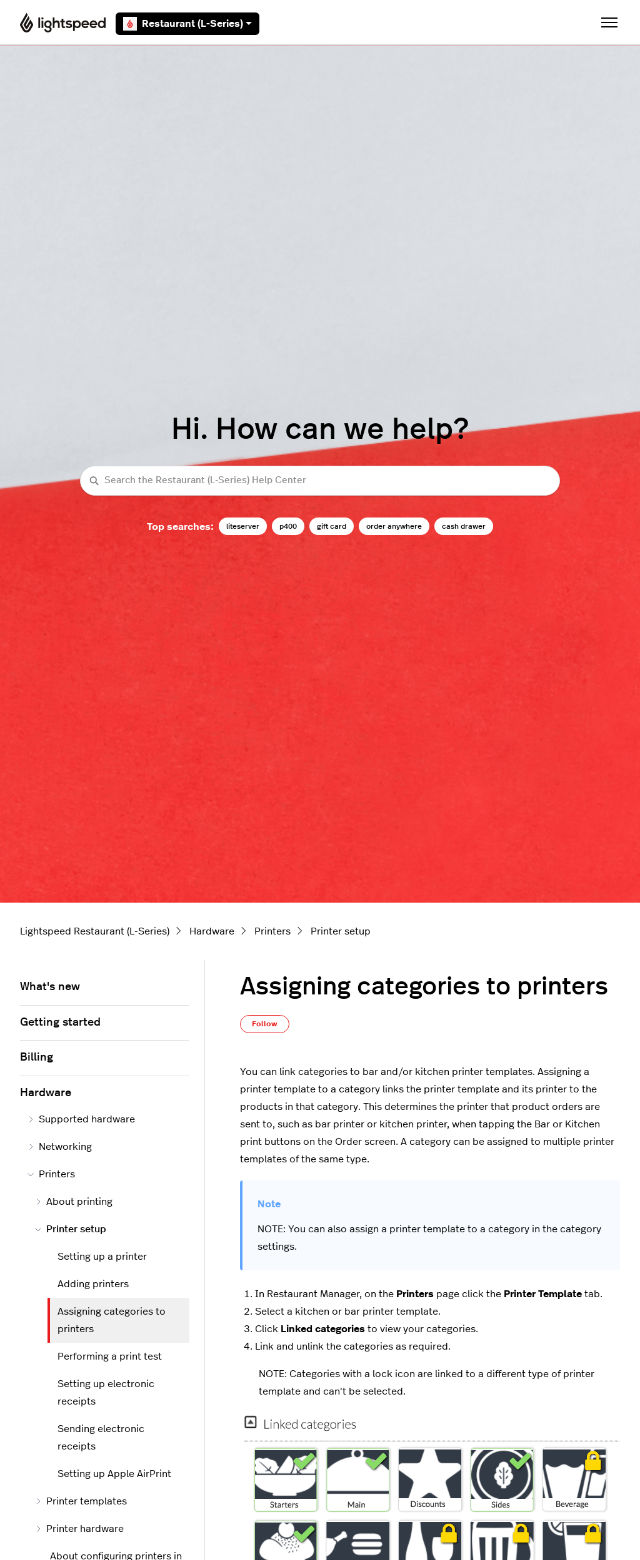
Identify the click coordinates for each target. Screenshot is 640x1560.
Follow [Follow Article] (265, 1024)
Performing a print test (110, 1356)
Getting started (60, 1022)
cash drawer (464, 526)
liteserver (242, 526)
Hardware (211, 931)
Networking (60, 1147)
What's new (50, 987)
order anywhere (394, 526)
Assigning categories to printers (112, 1320)
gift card (331, 526)
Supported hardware (81, 1119)
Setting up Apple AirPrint (114, 1474)
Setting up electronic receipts (106, 1392)
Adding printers (93, 1284)
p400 (288, 526)
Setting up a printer (102, 1257)
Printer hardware (79, 1529)
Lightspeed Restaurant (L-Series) (94, 931)
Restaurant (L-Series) (187, 24)
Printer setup (341, 931)
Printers (272, 931)
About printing (73, 1202)
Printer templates (81, 1501)
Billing (36, 1057)
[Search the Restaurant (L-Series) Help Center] (320, 481)
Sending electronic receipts (101, 1437)
